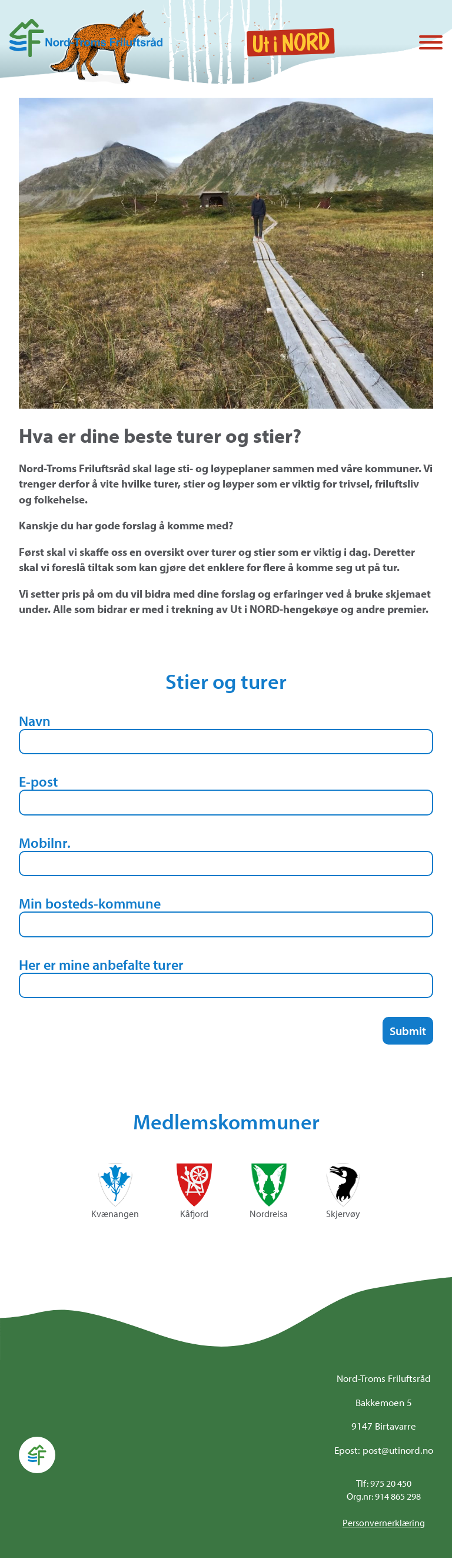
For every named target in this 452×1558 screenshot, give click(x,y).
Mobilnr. (45, 842)
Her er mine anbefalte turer (101, 964)
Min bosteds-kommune (90, 903)
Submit (408, 1030)
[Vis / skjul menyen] (431, 43)
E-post (38, 781)
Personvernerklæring (384, 1523)
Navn (35, 721)
